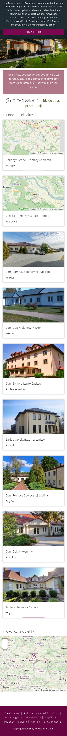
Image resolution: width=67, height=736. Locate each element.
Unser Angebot (13, 717)
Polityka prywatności (36, 713)
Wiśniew (10, 165)
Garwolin (10, 445)
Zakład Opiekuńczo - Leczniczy (25, 439)
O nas (55, 713)
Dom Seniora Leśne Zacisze (23, 383)
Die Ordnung (12, 713)
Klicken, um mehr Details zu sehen (37, 24)
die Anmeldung (53, 721)
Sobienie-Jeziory (15, 389)
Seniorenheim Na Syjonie (21, 607)
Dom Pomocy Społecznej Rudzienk (28, 272)
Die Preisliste (33, 717)
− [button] (5, 646)
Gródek (9, 333)
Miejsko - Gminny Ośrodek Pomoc (27, 216)
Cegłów (9, 501)
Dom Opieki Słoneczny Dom (23, 328)
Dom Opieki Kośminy (19, 551)
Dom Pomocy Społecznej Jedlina (26, 495)
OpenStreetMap (46, 153)
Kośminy (10, 557)
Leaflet (33, 153)
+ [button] (5, 641)
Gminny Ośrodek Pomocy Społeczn (28, 160)
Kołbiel (9, 277)
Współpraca (52, 717)
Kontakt (35, 721)
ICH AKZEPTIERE (33, 31)
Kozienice (11, 221)
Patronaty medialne (15, 721)
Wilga (8, 613)
